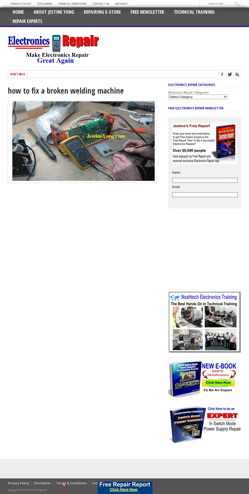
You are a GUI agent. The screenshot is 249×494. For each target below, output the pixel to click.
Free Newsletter (147, 12)
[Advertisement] (204, 253)
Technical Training (194, 12)
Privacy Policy (21, 3)
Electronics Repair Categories (188, 92)
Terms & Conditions (72, 3)
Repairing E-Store (102, 12)
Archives (121, 3)
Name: (176, 172)
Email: (176, 187)
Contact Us (100, 3)
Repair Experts (27, 21)
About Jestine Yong (54, 12)
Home (18, 12)
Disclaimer (44, 3)
